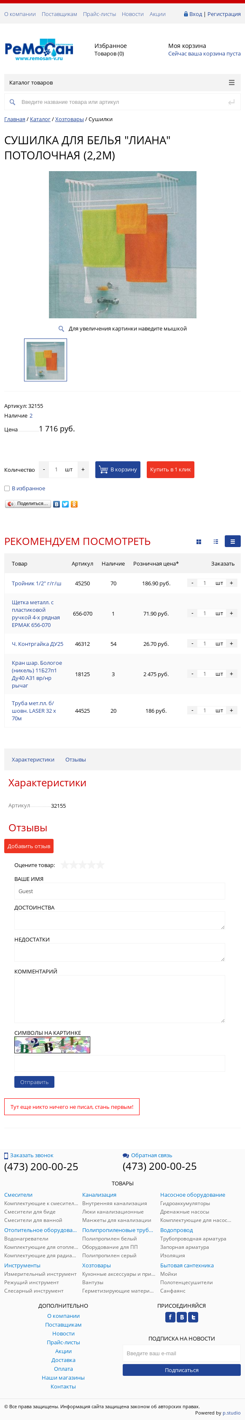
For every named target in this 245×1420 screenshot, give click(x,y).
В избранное (24, 488)
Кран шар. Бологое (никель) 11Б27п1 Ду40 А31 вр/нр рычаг (37, 674)
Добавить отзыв (29, 846)
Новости (133, 14)
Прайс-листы (99, 14)
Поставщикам (59, 14)
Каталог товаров (121, 82)
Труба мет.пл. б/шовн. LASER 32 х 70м (34, 710)
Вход (195, 14)
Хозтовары (69, 119)
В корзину (118, 469)
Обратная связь (147, 1155)
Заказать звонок (29, 1155)
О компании (20, 14)
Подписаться (182, 1370)
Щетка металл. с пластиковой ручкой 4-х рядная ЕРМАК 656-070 (36, 613)
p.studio (232, 1412)
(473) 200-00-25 (41, 1166)
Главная (14, 119)
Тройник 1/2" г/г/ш (37, 583)
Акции (158, 14)
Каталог (40, 119)
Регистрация (224, 14)
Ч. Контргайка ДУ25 (37, 644)
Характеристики (33, 759)
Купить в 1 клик (170, 469)
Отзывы (75, 759)
